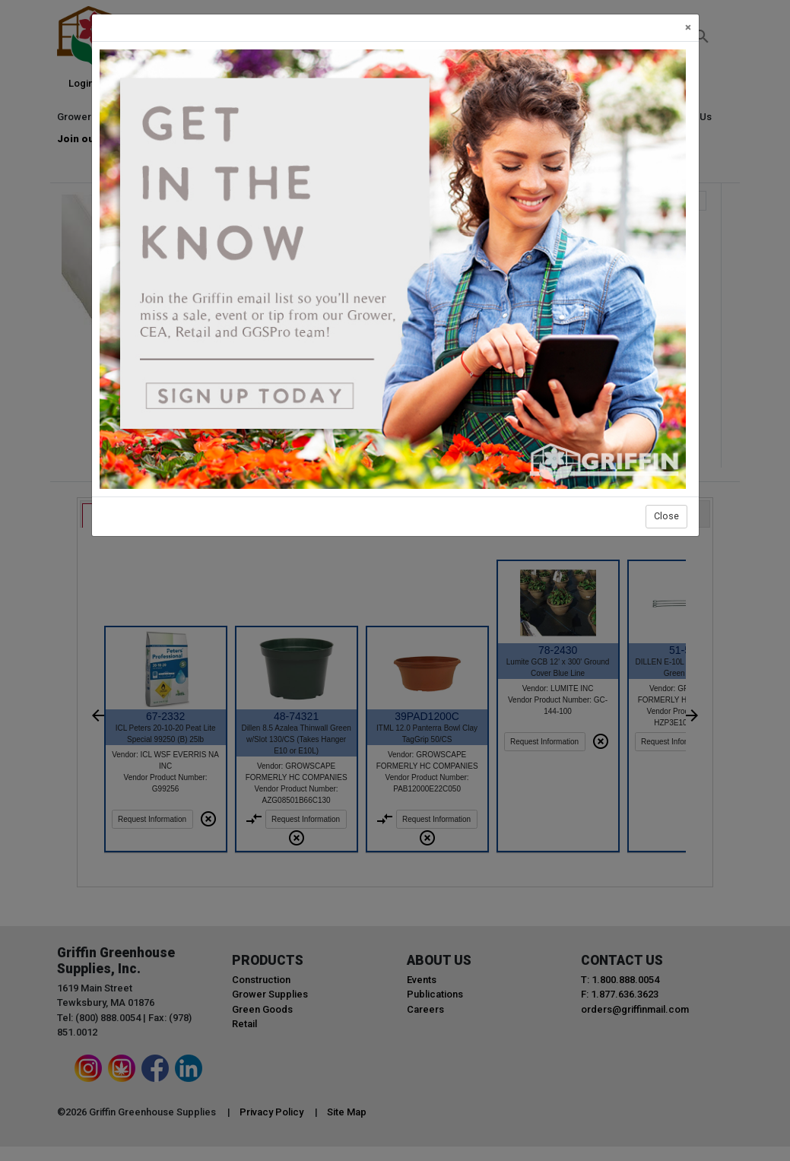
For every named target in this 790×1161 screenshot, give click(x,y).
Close (666, 516)
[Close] (688, 27)
